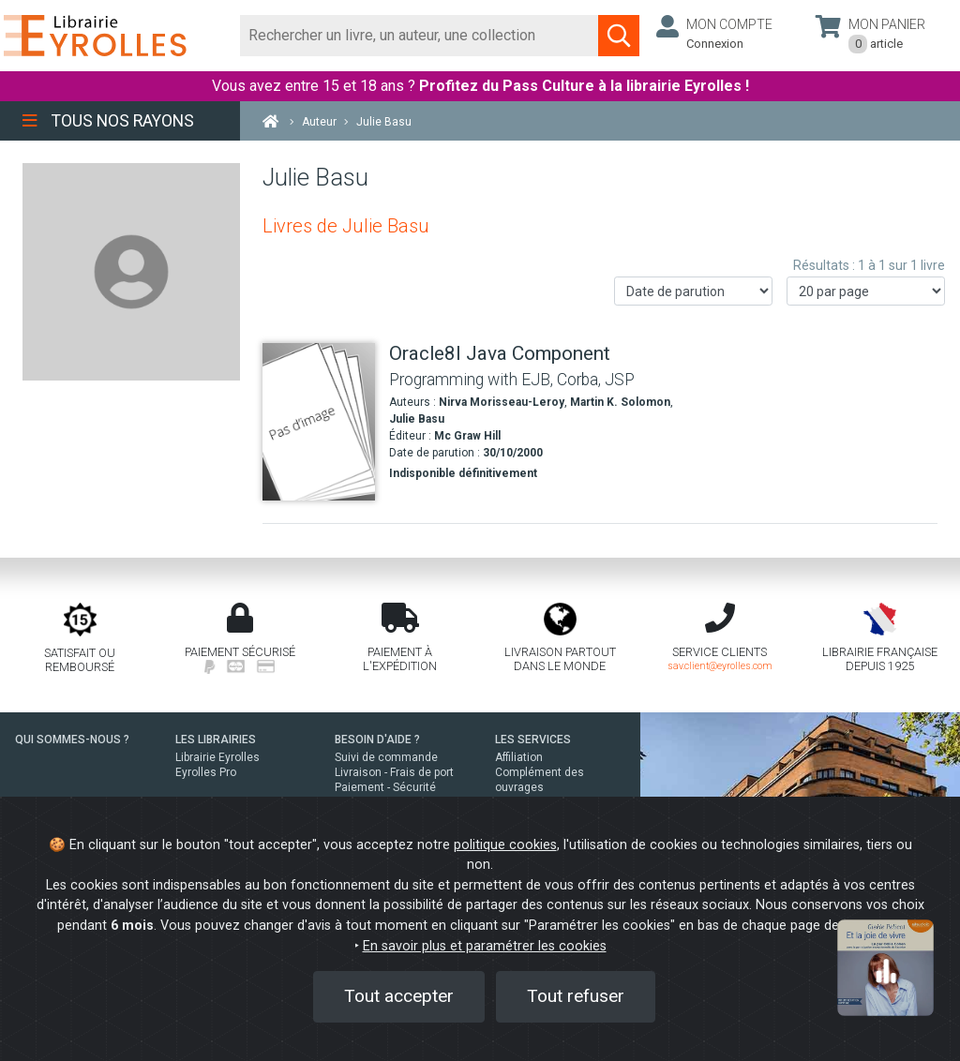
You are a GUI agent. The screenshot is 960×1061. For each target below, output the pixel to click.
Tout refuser (575, 996)
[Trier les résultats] (693, 291)
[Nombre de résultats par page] (866, 291)
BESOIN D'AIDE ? (377, 739)
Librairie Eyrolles (217, 757)
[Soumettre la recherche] (618, 35)
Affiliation (519, 757)
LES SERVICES (533, 739)
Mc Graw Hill (467, 435)
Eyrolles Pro (205, 772)
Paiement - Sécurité (385, 787)
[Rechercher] (419, 35)
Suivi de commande (386, 757)
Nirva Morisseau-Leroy (501, 402)
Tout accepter (399, 996)
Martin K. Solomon (620, 402)
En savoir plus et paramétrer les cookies (485, 946)
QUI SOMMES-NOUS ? (72, 739)
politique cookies (505, 845)
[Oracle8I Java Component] (318, 422)
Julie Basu (416, 419)
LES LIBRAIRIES (215, 739)
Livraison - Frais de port (394, 772)
